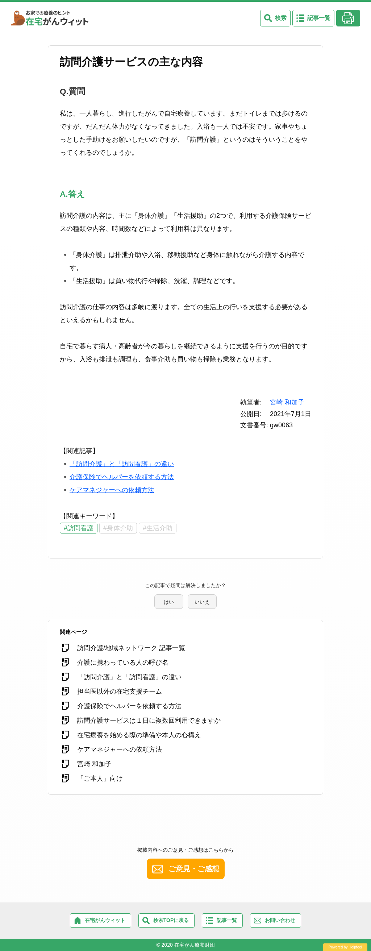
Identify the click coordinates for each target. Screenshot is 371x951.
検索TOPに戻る (171, 920)
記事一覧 (318, 18)
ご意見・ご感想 (193, 869)
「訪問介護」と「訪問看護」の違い (122, 464)
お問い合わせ (280, 920)
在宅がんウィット (105, 920)
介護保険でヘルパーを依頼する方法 (122, 477)
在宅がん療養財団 (194, 945)
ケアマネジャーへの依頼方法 (112, 490)
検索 (281, 18)
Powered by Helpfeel (345, 947)
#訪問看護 (78, 528)
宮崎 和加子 (287, 402)
